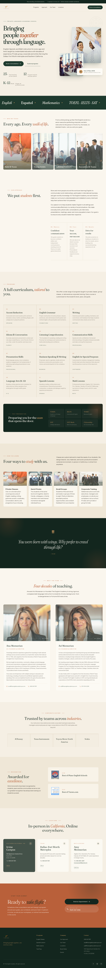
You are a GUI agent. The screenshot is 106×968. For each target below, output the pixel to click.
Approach (44, 7)
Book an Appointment (81, 901)
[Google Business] (97, 963)
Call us (8, 867)
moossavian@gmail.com (80, 864)
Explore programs (32, 63)
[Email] (101, 963)
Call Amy (76, 869)
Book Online (63, 949)
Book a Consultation (95, 7)
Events (62, 952)
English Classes (40, 939)
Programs (36, 7)
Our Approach (64, 939)
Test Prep (39, 949)
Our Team (52, 7)
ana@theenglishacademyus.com (15, 688)
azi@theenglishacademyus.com (68, 688)
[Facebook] (93, 963)
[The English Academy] (6, 7)
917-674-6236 (84, 688)
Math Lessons (40, 946)
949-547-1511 (32, 688)
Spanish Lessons (40, 942)
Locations (61, 7)
